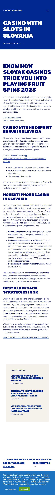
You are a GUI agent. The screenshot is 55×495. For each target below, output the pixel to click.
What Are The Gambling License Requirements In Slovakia (26, 337)
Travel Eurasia (12, 10)
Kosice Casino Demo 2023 (13, 121)
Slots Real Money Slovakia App (15, 156)
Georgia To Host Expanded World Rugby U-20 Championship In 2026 (27, 393)
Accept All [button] (24, 489)
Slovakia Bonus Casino (12, 118)
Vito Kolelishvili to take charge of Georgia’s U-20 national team (26, 408)
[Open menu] (47, 10)
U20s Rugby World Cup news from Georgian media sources (27, 378)
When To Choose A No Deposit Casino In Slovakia (17, 463)
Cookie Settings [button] (10, 489)
